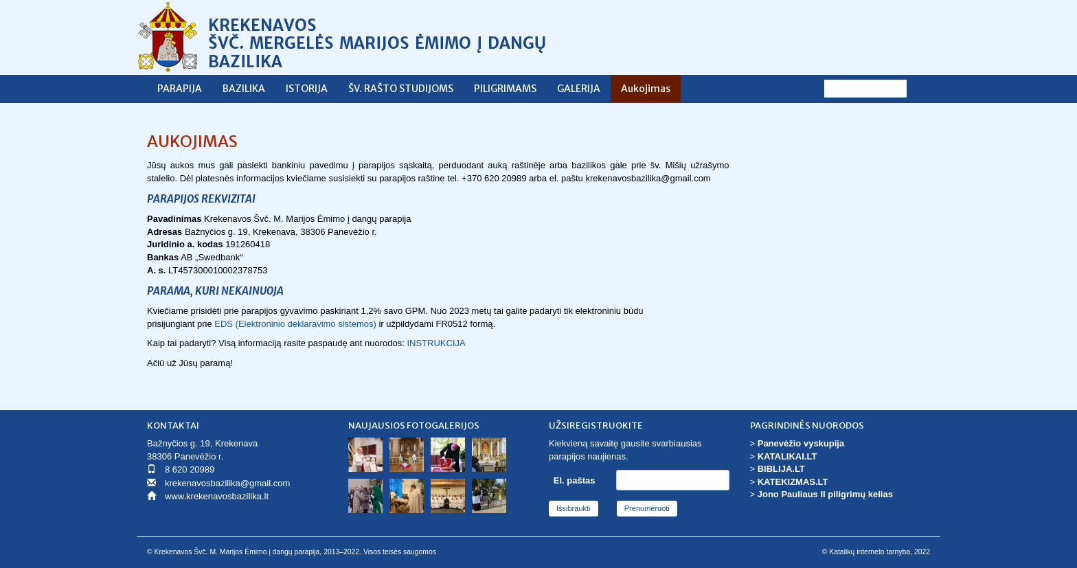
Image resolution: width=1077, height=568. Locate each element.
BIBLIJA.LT (781, 469)
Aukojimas (645, 88)
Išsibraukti (573, 508)
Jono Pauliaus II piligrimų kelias (825, 494)
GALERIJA (578, 88)
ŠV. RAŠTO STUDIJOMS (400, 88)
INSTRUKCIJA (436, 343)
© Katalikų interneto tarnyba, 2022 (876, 552)
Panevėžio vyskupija (801, 443)
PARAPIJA (179, 88)
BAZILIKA (244, 88)
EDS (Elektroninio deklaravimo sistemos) (295, 324)
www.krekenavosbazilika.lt (217, 496)
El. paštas (575, 480)
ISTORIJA (307, 88)
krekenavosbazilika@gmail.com (227, 483)
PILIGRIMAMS (505, 88)
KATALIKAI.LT (787, 456)
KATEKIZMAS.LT (793, 482)
